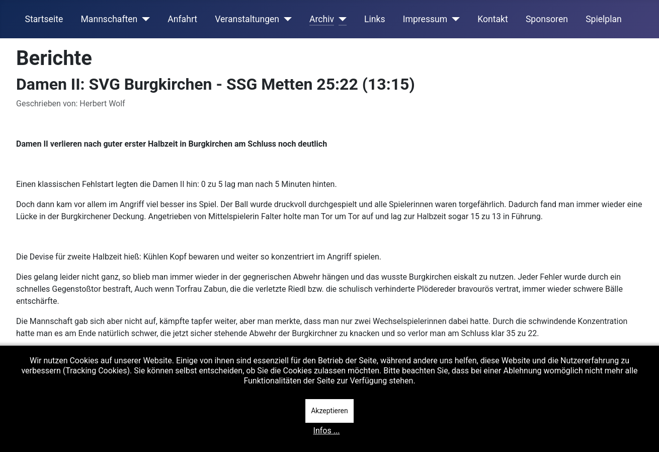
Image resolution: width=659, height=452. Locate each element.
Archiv (321, 19)
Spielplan (604, 19)
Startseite (44, 19)
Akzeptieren (329, 411)
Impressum (425, 19)
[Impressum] (453, 19)
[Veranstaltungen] (285, 19)
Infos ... (326, 430)
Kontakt (492, 19)
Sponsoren (547, 19)
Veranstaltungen (247, 19)
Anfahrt (182, 19)
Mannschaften (108, 19)
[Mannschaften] (143, 19)
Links (374, 19)
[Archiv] (340, 19)
